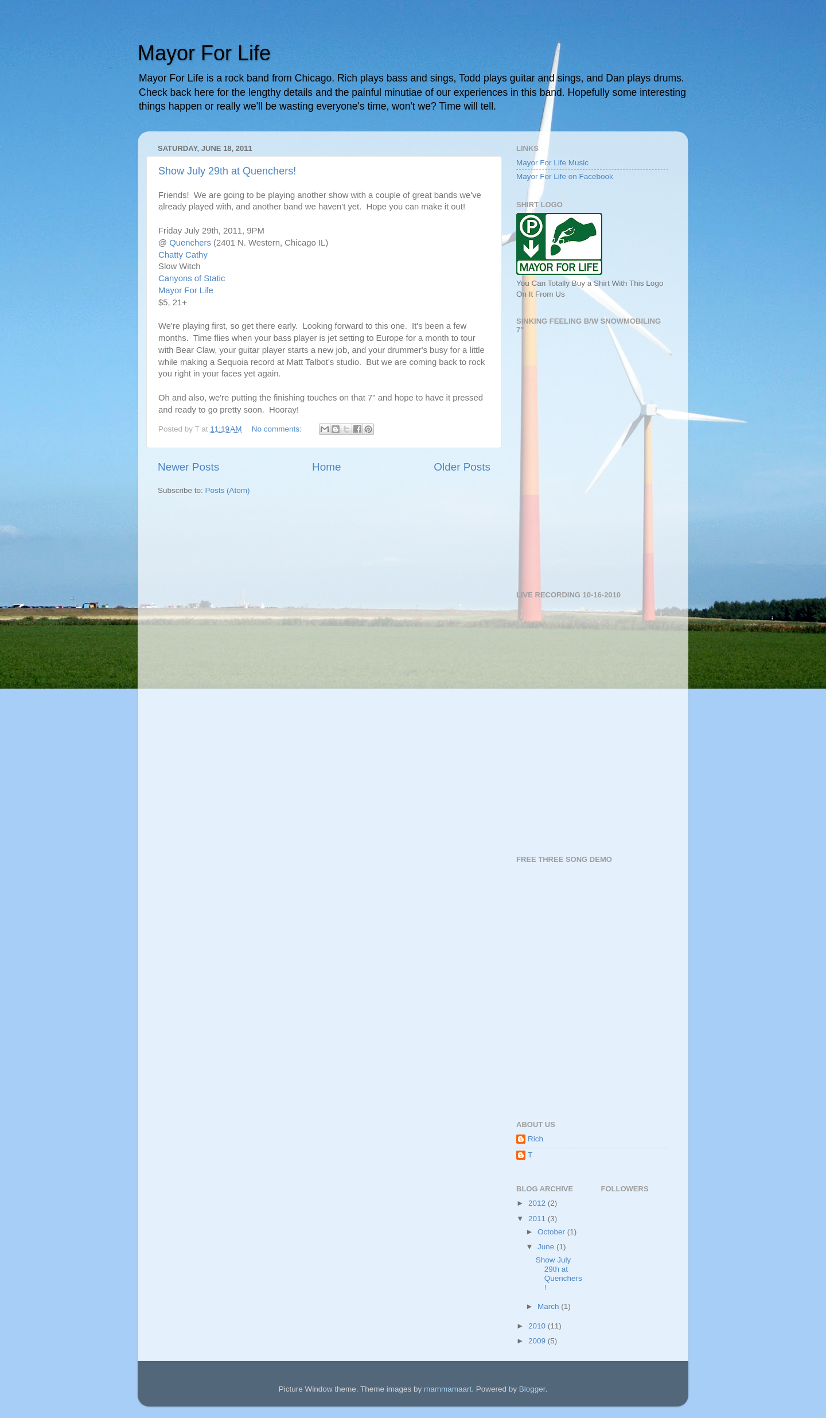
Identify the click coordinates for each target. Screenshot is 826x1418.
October (552, 1231)
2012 (538, 1203)
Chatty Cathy (183, 254)
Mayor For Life (204, 53)
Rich (535, 1139)
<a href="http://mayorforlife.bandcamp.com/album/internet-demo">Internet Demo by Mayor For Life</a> (602, 985)
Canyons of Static (191, 278)
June (546, 1246)
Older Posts (462, 467)
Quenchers (190, 242)
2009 (538, 1341)
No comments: (278, 429)
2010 (538, 1326)
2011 (538, 1218)
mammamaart (448, 1389)
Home (326, 467)
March (549, 1306)
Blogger (532, 1389)
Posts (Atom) (227, 490)
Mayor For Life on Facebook (564, 176)
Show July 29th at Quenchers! (227, 171)
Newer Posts (188, 467)
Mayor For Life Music (552, 162)
